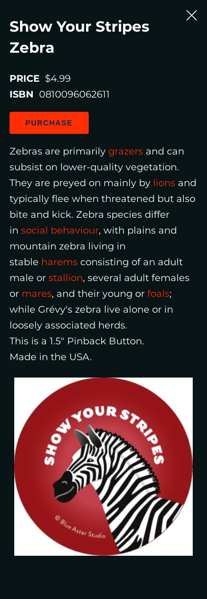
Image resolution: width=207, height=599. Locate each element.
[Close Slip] (192, 15)
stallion (66, 278)
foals (158, 294)
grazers (125, 151)
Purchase (49, 123)
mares (37, 294)
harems (59, 262)
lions (164, 183)
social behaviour (60, 230)
